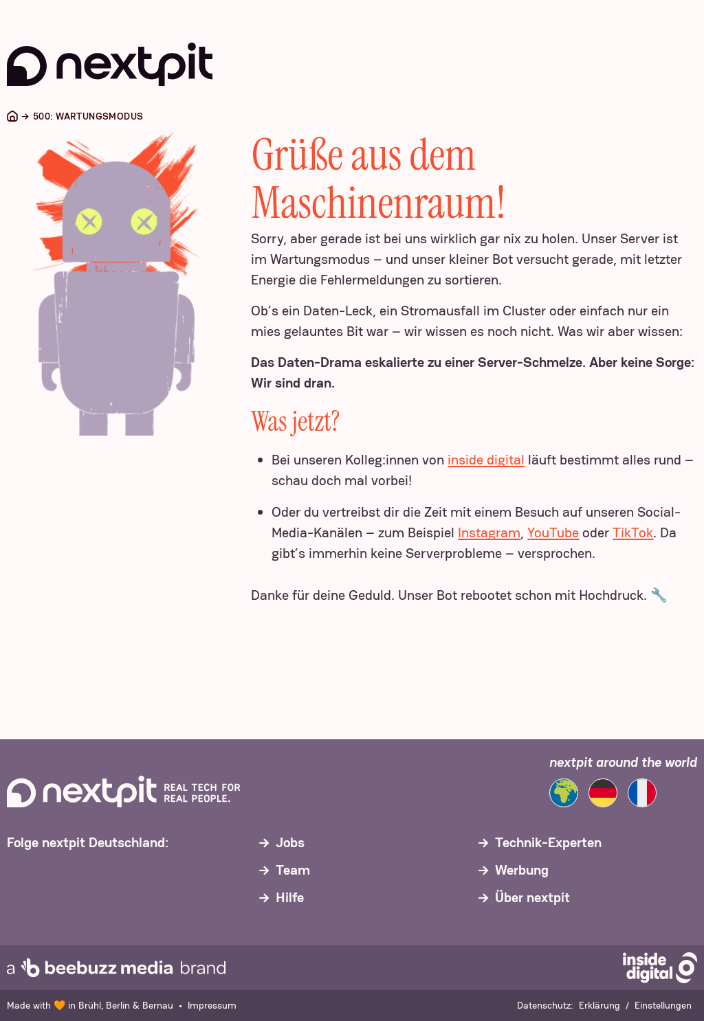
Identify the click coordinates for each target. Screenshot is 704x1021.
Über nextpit (532, 897)
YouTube (553, 532)
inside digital (486, 460)
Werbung (522, 870)
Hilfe (290, 897)
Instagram (489, 532)
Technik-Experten (548, 842)
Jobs (290, 842)
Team (293, 870)
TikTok (633, 532)
